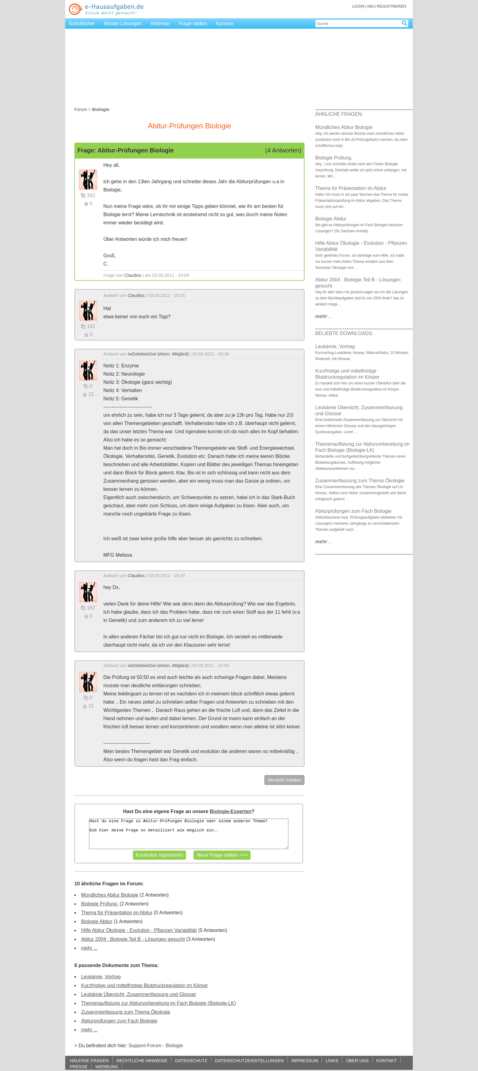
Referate (160, 23)
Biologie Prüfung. (99, 903)
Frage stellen (193, 23)
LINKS (332, 1060)
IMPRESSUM (304, 1060)
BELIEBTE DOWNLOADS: (344, 333)
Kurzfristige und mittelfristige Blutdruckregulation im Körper (144, 985)
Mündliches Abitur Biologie (109, 895)
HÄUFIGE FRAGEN (89, 1060)
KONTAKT (386, 1060)
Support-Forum (144, 1045)
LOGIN (358, 6)
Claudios (132, 275)
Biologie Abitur (96, 921)
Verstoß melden (284, 780)
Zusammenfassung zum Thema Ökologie (125, 1012)
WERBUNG (106, 1066)
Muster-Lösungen (123, 23)
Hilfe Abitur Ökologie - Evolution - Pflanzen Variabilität (139, 930)
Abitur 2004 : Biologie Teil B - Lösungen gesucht (133, 939)
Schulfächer (82, 23)
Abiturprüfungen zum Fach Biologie (119, 1020)
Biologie (174, 1045)
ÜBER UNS (357, 1060)
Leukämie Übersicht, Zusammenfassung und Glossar (138, 994)
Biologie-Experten (230, 811)
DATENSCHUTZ (191, 1060)
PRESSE (78, 1066)
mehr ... (89, 948)
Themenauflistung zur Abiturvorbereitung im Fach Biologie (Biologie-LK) (158, 1003)
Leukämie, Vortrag (101, 976)
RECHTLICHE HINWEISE (141, 1060)
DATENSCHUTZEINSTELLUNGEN (249, 1060)
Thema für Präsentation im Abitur (116, 912)
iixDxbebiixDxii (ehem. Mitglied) (158, 354)
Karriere (225, 23)
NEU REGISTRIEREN (386, 6)
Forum (80, 109)
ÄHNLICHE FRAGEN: (339, 114)
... (324, 316)
